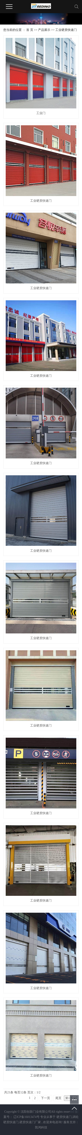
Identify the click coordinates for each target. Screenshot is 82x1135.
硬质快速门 (64, 1117)
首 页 (29, 30)
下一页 (45, 1098)
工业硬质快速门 (66, 30)
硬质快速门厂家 (30, 1122)
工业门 (40, 113)
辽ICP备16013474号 (26, 1117)
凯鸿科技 (41, 1127)
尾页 (58, 1098)
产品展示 (44, 30)
